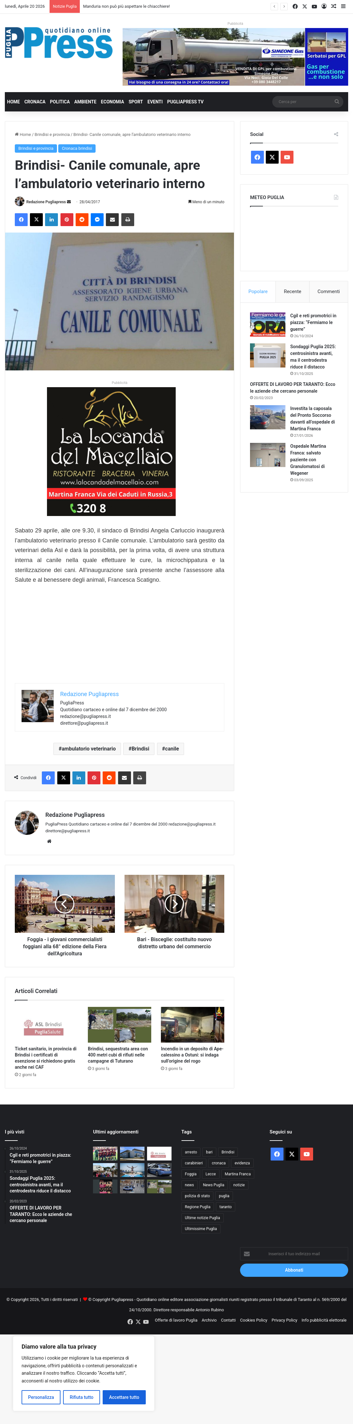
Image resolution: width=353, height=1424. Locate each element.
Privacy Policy (284, 1320)
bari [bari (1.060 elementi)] (209, 1152)
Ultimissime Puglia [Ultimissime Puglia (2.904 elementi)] (201, 1229)
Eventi (155, 101)
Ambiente (85, 101)
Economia (112, 101)
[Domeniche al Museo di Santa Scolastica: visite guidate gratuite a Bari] (105, 1186)
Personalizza (41, 1397)
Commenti (329, 291)
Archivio (209, 1320)
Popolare (258, 291)
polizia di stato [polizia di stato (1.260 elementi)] (197, 1196)
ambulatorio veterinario (89, 749)
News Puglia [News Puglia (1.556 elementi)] (213, 1185)
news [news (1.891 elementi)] (189, 1185)
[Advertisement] (119, 638)
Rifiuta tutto (82, 1397)
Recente (292, 291)
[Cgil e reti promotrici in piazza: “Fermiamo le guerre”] (267, 324)
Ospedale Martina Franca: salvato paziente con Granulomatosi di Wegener (308, 460)
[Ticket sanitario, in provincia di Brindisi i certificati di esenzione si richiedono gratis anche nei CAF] (46, 1025)
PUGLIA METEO (294, 237)
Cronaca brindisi (77, 148)
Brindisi (140, 749)
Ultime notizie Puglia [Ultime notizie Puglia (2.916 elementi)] (202, 1218)
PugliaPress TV (185, 101)
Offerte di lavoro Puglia (176, 1320)
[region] (83, 1373)
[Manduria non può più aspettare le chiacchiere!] (132, 1154)
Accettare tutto (124, 1397)
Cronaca (35, 101)
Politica (60, 101)
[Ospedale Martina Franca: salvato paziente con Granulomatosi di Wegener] (267, 455)
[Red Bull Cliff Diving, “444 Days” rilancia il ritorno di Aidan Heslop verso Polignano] (132, 1170)
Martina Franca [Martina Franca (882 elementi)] (238, 1174)
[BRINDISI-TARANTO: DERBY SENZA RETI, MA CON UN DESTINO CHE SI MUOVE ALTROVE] (105, 1154)
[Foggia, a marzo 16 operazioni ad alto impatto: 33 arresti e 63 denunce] (132, 1186)
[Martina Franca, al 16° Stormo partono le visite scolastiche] (105, 1170)
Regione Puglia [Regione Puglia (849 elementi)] (198, 1207)
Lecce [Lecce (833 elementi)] (211, 1174)
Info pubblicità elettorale (324, 1320)
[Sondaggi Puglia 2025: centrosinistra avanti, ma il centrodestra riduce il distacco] (267, 355)
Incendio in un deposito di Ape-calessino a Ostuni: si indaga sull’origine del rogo (192, 1055)
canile (172, 749)
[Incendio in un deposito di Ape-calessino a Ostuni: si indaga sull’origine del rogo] (192, 1025)
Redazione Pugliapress (46, 202)
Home (13, 101)
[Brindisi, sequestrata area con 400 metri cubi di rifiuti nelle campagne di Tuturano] (119, 1025)
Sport (136, 101)
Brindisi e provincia (52, 134)
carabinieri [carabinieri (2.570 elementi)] (194, 1163)
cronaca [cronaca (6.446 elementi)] (219, 1163)
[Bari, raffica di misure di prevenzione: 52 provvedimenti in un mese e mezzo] (159, 1170)
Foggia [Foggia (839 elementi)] (191, 1174)
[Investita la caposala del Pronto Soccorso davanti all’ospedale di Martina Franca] (267, 417)
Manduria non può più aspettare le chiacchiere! (126, 6)
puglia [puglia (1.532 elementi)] (224, 1196)
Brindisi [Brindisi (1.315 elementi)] (228, 1152)
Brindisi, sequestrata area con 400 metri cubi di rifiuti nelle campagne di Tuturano (118, 1055)
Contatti (228, 1320)
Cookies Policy (253, 1320)
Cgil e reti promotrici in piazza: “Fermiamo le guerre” (313, 322)
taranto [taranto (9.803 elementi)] (225, 1207)
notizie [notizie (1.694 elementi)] (239, 1185)
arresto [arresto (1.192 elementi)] (191, 1152)
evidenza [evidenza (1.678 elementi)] (242, 1163)
